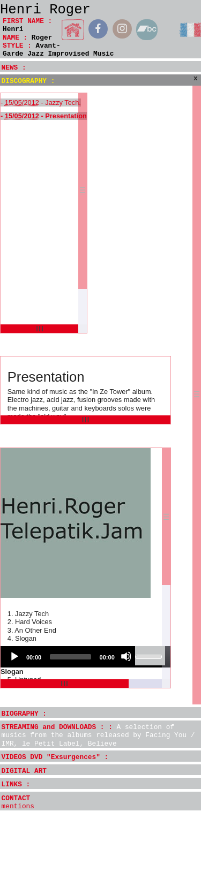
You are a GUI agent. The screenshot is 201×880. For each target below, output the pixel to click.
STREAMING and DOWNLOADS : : (98, 735)
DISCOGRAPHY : (28, 81)
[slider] (70, 656)
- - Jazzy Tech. (41, 102)
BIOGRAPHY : (24, 714)
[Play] (14, 656)
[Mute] (126, 656)
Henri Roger (45, 10)
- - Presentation (44, 116)
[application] (85, 656)
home (73, 29)
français (189, 29)
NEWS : (14, 68)
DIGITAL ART (24, 771)
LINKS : (16, 784)
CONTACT (16, 798)
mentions (18, 806)
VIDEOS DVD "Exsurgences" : (55, 757)
